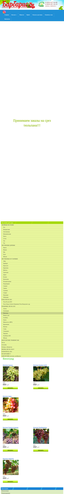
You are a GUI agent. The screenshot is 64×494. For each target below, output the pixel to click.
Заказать (10, 388)
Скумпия (5, 290)
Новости (22, 14)
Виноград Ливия (7, 396)
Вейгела (5, 270)
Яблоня (5, 256)
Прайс (28, 14)
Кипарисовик (6, 229)
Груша (4, 320)
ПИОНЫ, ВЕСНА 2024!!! (8, 349)
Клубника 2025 (7, 335)
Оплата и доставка (37, 14)
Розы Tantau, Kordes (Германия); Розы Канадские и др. (16, 304)
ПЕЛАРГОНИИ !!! (6, 353)
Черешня (5, 333)
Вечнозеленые (5, 491)
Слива (4, 329)
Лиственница (6, 231)
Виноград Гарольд (8, 365)
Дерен (4, 274)
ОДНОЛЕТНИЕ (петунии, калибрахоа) (11, 356)
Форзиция (5, 295)
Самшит (5, 286)
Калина (5, 277)
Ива (4, 252)
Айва (4, 261)
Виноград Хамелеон (8, 458)
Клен (4, 254)
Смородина (6, 331)
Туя (4, 240)
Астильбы (4, 344)
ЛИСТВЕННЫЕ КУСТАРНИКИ (10, 259)
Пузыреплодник (7, 281)
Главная (6, 14)
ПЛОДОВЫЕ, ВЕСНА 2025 (8, 306)
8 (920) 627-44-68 (51, 2)
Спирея (5, 292)
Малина (5, 326)
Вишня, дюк (6, 315)
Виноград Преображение (40, 427)
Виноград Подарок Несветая (10, 427)
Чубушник (5, 297)
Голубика (5, 317)
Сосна (4, 238)
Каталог (14, 14)
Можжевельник (7, 234)
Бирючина (5, 268)
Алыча (5, 308)
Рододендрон (6, 283)
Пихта (4, 236)
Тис (4, 243)
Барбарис (5, 263)
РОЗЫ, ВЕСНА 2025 (7, 299)
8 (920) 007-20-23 (51, 4)
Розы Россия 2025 (7, 301)
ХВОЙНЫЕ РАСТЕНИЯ (8, 225)
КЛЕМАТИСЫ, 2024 (7, 351)
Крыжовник (6, 324)
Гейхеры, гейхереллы (7, 347)
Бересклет (5, 265)
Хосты (3, 342)
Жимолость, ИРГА (7, 322)
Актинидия (6, 311)
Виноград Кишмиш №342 (40, 365)
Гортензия (5, 272)
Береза (4, 247)
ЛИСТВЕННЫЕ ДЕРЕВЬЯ (8, 245)
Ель (4, 227)
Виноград (5, 313)
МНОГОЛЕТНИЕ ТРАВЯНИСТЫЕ (10, 340)
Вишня (5, 250)
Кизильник (6, 279)
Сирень (5, 288)
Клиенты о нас (49, 14)
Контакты (7, 19)
